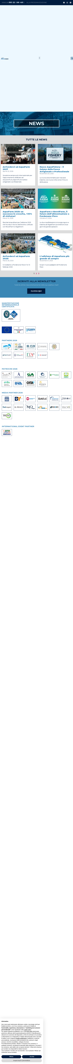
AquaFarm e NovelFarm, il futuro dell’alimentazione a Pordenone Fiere (54, 213)
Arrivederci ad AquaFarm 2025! (16, 257)
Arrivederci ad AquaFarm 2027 (16, 168)
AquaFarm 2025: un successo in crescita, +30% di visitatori (17, 213)
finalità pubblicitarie (21, 1038)
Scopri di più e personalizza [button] (21, 1060)
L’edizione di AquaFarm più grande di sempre (54, 257)
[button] (39, 57)
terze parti (29, 1031)
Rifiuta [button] (11, 1056)
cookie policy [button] (27, 1029)
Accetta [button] (32, 1056)
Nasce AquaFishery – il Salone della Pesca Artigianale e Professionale (54, 169)
